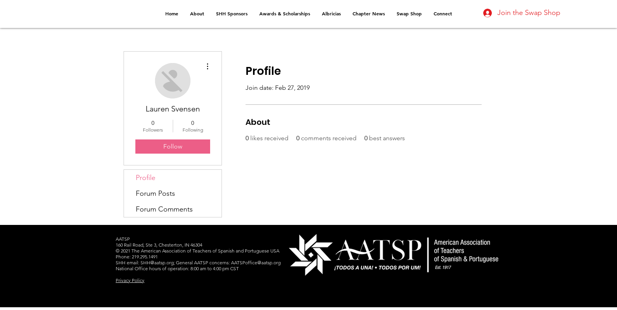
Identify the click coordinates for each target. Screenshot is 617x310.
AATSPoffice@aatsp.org (256, 262)
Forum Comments (164, 209)
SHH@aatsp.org (157, 262)
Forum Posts (155, 193)
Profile (145, 177)
